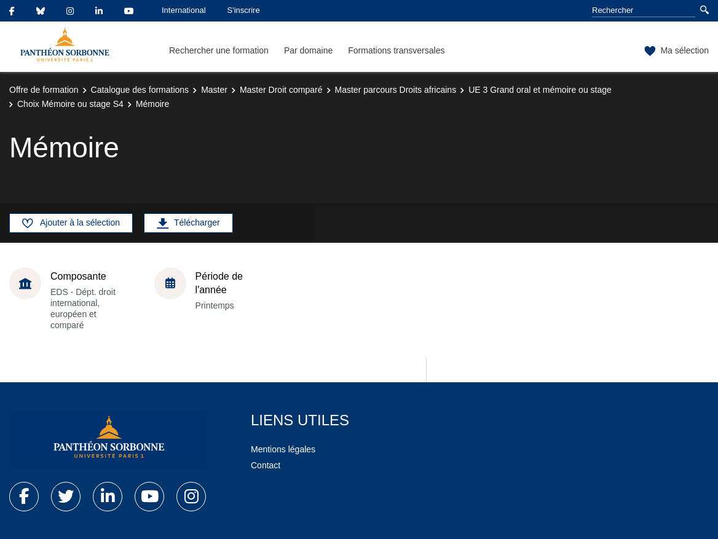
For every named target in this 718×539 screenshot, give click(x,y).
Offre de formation (44, 90)
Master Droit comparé (281, 90)
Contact (265, 465)
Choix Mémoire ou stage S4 (70, 104)
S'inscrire (243, 10)
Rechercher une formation (219, 50)
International (184, 10)
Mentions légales (283, 449)
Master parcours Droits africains (396, 90)
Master (214, 90)
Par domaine (308, 50)
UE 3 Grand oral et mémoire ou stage (540, 90)
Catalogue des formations (140, 90)
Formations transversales (396, 50)
